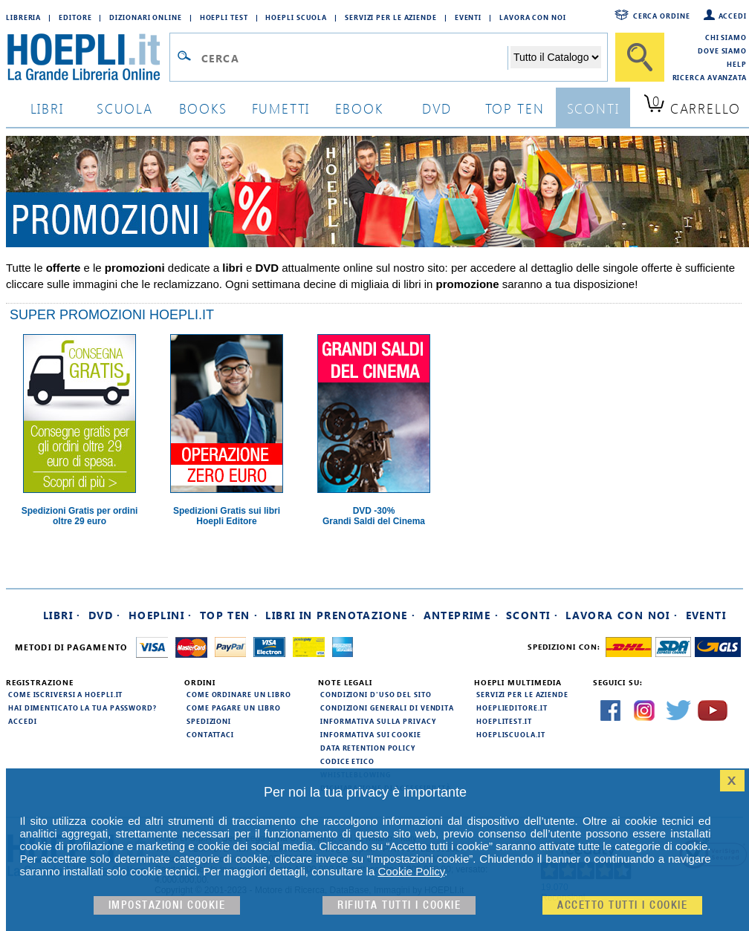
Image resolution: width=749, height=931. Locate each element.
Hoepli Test (224, 17)
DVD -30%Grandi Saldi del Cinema (373, 516)
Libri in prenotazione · (340, 615)
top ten (515, 108)
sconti (593, 108)
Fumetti (281, 108)
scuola (125, 108)
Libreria (23, 17)
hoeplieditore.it (511, 707)
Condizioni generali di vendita (387, 707)
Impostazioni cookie (167, 905)
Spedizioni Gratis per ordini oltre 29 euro (80, 516)
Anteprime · (461, 615)
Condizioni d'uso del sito (376, 694)
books (203, 108)
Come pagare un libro (234, 707)
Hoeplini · (160, 615)
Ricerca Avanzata (709, 77)
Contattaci (210, 734)
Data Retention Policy (367, 747)
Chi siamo (726, 37)
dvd (437, 108)
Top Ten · (229, 615)
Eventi (468, 17)
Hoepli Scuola (296, 17)
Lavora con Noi (532, 17)
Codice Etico (347, 761)
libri (47, 108)
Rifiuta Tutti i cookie (399, 905)
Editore (75, 17)
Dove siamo (722, 50)
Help (737, 63)
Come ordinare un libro (239, 694)
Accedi (733, 15)
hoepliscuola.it (510, 734)
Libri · (62, 615)
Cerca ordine (661, 15)
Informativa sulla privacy (378, 720)
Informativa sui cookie (370, 734)
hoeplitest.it (504, 720)
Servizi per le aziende (391, 17)
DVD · (104, 615)
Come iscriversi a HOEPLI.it (65, 694)
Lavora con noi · (621, 615)
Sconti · (532, 615)
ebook (359, 108)
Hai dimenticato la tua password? (82, 707)
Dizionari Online (145, 17)
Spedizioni (209, 720)
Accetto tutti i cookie (622, 905)
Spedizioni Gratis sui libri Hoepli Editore (226, 516)
